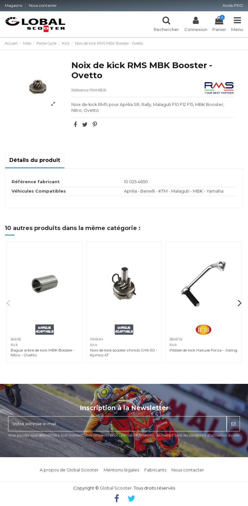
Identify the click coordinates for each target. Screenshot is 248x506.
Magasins (14, 5)
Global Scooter (116, 487)
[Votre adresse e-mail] (117, 424)
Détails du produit (34, 160)
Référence (79, 90)
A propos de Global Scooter (69, 469)
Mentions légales (121, 469)
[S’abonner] (233, 424)
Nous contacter (43, 5)
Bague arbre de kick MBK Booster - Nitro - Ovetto (43, 352)
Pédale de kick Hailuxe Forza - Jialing (203, 350)
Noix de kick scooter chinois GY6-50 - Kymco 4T (124, 352)
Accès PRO (232, 5)
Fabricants (155, 469)
